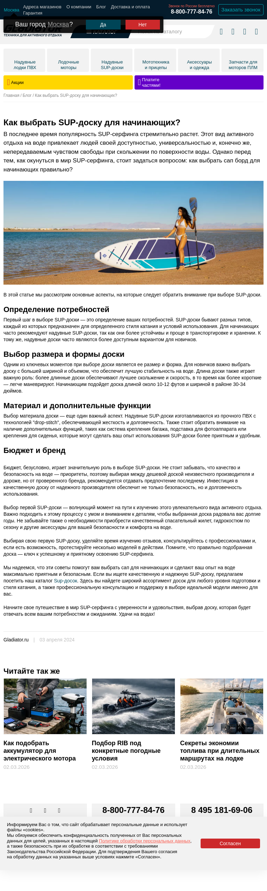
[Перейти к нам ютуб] (59, 811)
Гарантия (32, 13)
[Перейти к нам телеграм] (46, 811)
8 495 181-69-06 (221, 810)
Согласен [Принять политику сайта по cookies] (230, 843)
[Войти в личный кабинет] (244, 31)
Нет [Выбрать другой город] (142, 24)
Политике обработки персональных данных (145, 840)
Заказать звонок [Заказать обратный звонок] (240, 9)
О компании (78, 6)
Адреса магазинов (42, 6)
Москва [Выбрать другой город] (58, 24)
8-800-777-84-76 (191, 12)
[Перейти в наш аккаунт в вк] (31, 811)
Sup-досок (64, 580)
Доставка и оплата (130, 6)
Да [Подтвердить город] (103, 24)
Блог (101, 6)
